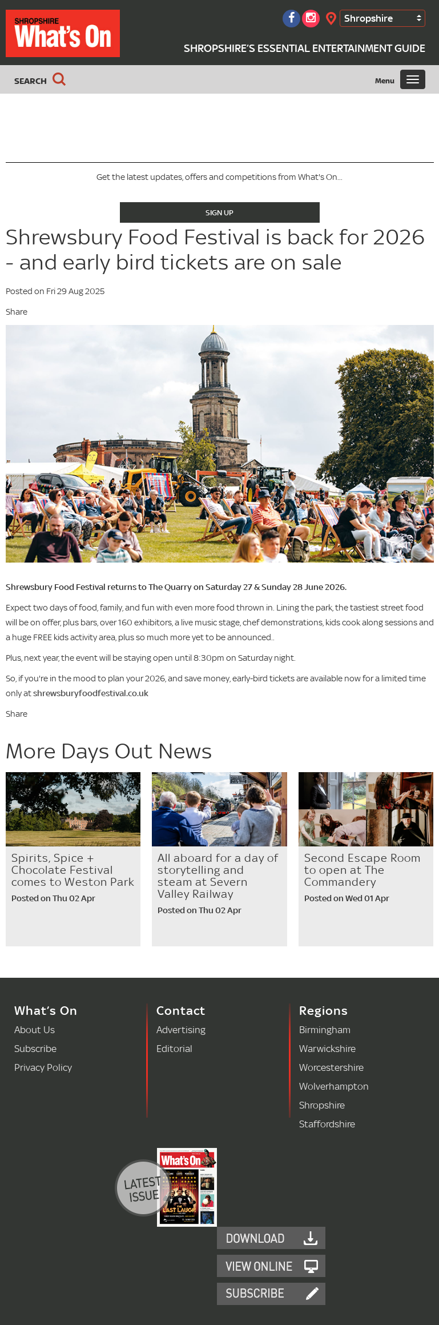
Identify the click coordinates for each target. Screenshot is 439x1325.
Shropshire (368, 18)
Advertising (181, 1029)
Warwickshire (327, 1048)
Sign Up (219, 212)
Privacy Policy (43, 1067)
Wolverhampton (334, 1086)
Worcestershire (331, 1067)
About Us (34, 1029)
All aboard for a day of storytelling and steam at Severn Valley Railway (218, 876)
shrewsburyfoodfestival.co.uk (90, 693)
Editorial (174, 1048)
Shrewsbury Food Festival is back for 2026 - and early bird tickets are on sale (215, 249)
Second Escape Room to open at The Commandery (362, 870)
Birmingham (325, 1029)
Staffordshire (327, 1124)
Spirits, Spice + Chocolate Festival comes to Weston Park (73, 870)
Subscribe (35, 1048)
